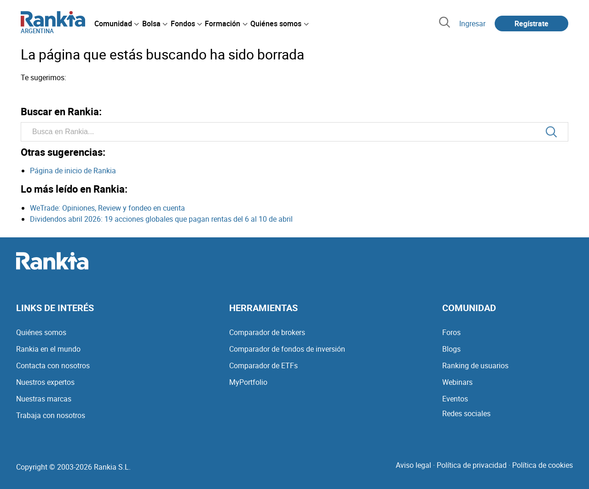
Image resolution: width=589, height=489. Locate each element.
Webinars (457, 382)
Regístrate (531, 23)
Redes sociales (466, 413)
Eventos (455, 399)
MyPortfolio (248, 382)
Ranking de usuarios (475, 365)
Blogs (451, 349)
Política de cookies (542, 465)
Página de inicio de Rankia (73, 170)
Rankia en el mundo (48, 349)
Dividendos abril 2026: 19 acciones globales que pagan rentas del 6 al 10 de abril (161, 219)
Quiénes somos (41, 332)
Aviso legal (413, 465)
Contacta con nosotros (53, 365)
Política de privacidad (472, 465)
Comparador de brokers (267, 332)
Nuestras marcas (43, 399)
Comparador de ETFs (263, 365)
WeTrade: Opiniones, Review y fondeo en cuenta (107, 208)
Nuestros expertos (45, 382)
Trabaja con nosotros (50, 415)
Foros (451, 332)
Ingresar (472, 23)
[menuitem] (116, 23)
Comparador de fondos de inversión (287, 349)
